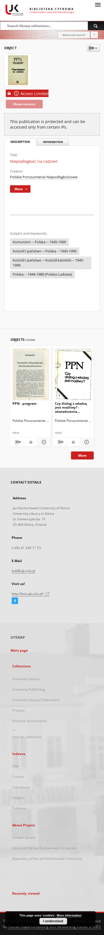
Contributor (21, 787)
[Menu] (98, 4)
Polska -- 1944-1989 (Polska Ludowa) (42, 274)
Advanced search (73, 35)
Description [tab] (20, 142)
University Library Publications (36, 700)
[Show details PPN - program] (43, 442)
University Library (26, 679)
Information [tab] (53, 142)
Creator (18, 776)
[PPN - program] (31, 376)
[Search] (96, 25)
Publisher (19, 808)
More (82, 455)
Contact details (24, 837)
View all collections (27, 737)
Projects (18, 710)
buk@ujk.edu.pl (23, 570)
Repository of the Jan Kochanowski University (47, 858)
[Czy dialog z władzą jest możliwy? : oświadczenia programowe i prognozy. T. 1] (73, 376)
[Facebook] (15, 601)
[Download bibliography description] (17, 442)
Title (15, 766)
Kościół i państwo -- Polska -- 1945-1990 (45, 251)
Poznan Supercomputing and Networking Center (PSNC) (54, 926)
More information (69, 915)
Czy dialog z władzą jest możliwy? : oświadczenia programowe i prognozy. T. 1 (71, 407)
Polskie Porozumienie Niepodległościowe (43, 177)
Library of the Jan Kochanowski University (44, 848)
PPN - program (24, 403)
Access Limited (27, 93)
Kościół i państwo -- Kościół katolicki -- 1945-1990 (48, 263)
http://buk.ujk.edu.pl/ (31, 593)
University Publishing (28, 689)
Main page (19, 650)
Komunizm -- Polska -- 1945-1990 (39, 242)
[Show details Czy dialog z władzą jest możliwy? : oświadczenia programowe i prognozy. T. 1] (86, 442)
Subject (18, 797)
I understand (53, 921)
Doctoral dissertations (29, 721)
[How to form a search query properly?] (94, 35)
